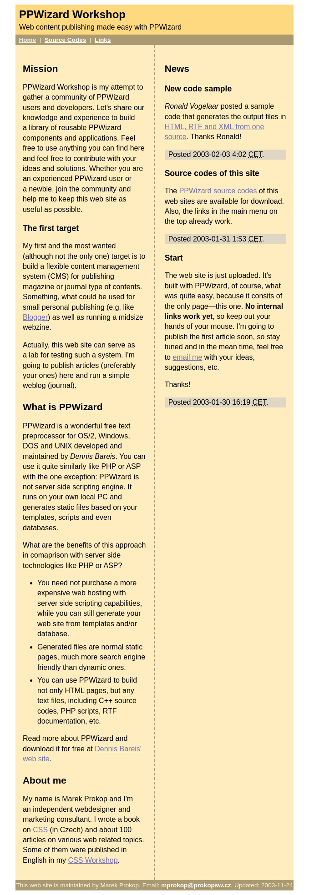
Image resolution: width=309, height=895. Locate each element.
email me (187, 357)
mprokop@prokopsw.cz (196, 885)
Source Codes (65, 39)
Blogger (35, 317)
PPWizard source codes (218, 191)
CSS (40, 830)
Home (27, 39)
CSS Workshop (93, 860)
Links (103, 39)
